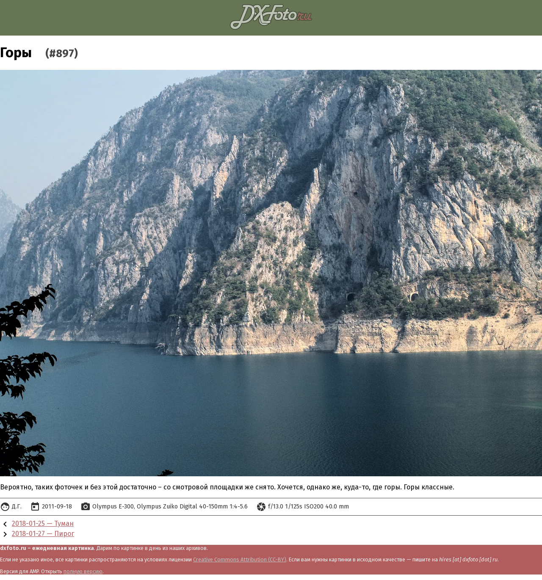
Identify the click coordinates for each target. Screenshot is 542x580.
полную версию (83, 571)
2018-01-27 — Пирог (43, 534)
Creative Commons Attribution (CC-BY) (239, 559)
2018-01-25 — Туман (43, 523)
